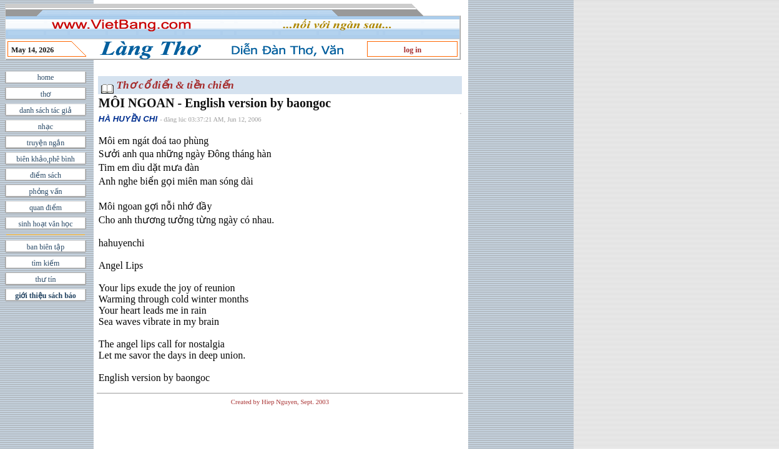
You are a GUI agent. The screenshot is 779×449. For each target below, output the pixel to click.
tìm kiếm (46, 263)
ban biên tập (45, 247)
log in (412, 50)
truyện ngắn (45, 142)
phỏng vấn (45, 191)
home (45, 77)
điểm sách (45, 175)
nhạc (45, 126)
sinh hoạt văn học (46, 224)
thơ (46, 94)
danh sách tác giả (45, 110)
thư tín (45, 279)
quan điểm (45, 207)
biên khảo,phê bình (45, 159)
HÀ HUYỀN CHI (128, 118)
